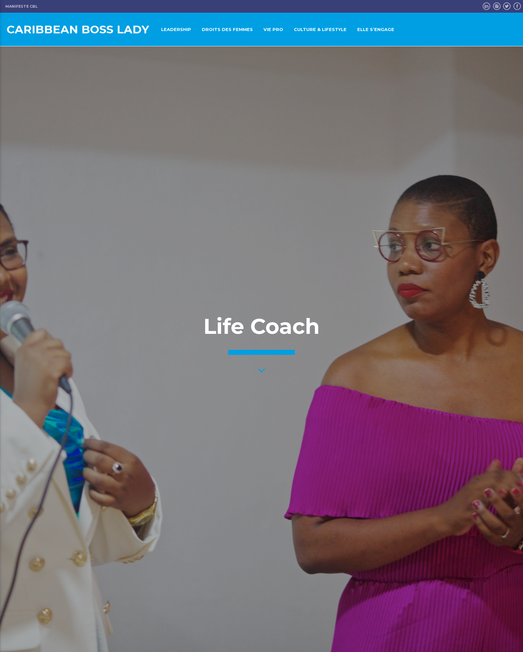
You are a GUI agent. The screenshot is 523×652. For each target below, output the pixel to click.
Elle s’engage (375, 29)
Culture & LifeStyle (320, 29)
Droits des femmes (227, 29)
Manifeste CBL (21, 6)
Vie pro (273, 29)
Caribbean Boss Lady (78, 29)
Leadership (176, 29)
